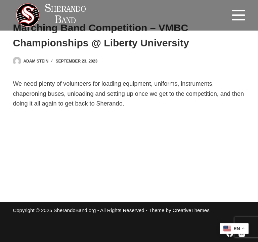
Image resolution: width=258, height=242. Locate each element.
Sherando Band (65, 15)
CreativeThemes (191, 210)
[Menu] (238, 15)
